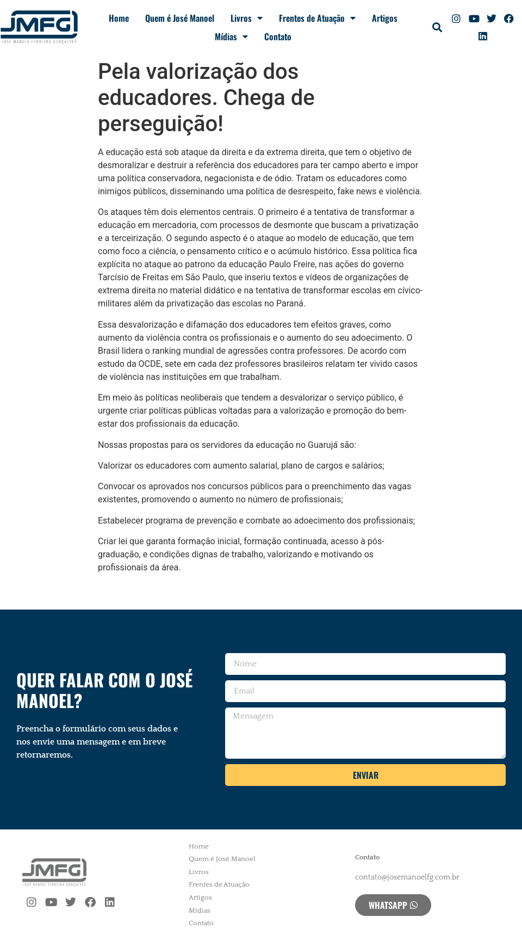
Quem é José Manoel (179, 17)
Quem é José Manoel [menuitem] (222, 859)
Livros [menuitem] (199, 872)
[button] (437, 27)
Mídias (231, 36)
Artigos (384, 17)
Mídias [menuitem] (199, 910)
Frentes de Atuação (317, 18)
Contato (277, 36)
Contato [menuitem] (201, 923)
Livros (247, 18)
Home (119, 17)
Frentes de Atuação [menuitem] (219, 884)
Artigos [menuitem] (200, 897)
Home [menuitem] (199, 846)
